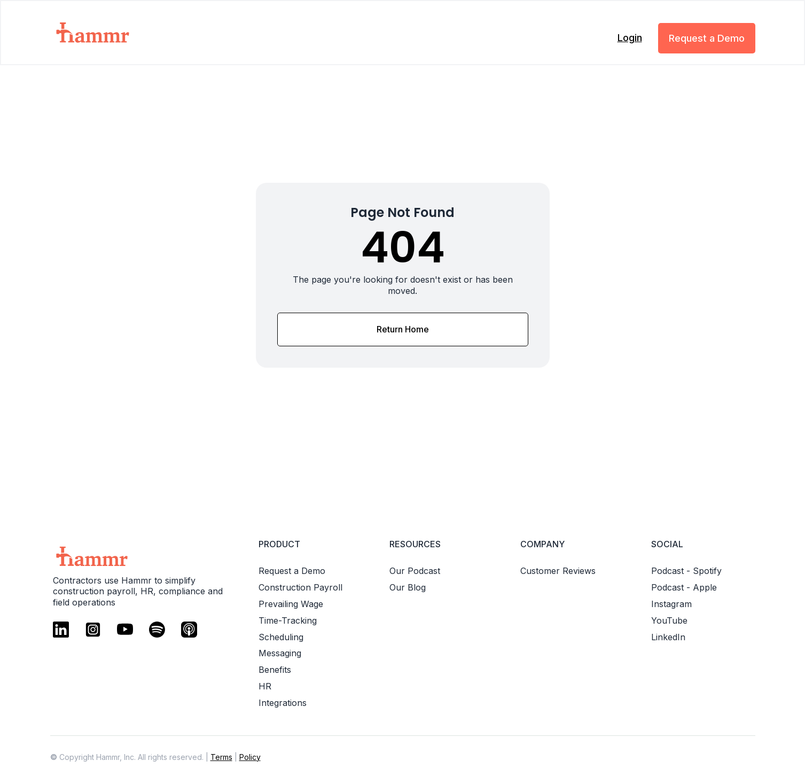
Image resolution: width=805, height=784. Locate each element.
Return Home (403, 329)
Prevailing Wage (291, 604)
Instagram (671, 604)
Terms (221, 757)
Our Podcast (414, 570)
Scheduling (281, 637)
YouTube (669, 620)
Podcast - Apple (684, 587)
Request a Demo (707, 38)
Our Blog (407, 587)
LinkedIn (668, 637)
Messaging (280, 653)
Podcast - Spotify (686, 570)
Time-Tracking (288, 620)
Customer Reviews (558, 570)
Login (630, 37)
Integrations (283, 702)
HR (265, 686)
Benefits (275, 669)
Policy (250, 757)
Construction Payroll (300, 587)
